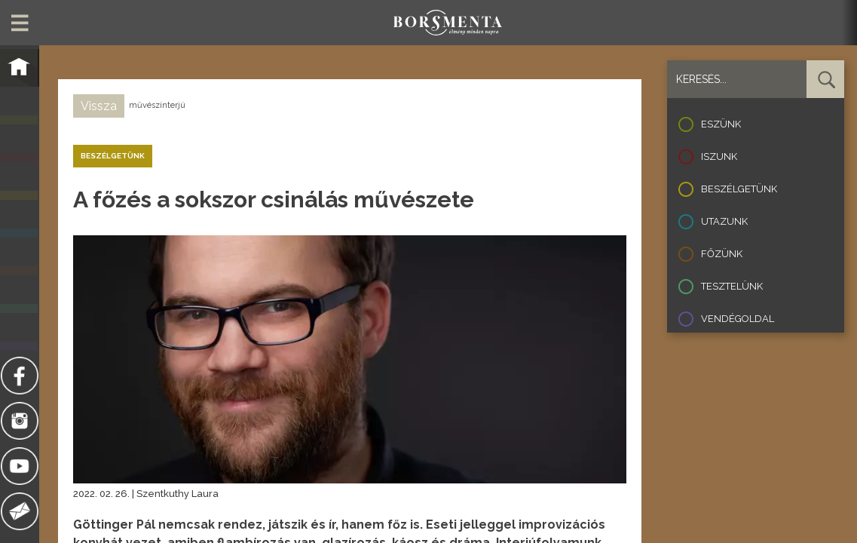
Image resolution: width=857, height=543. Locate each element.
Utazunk (724, 221)
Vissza (99, 106)
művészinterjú (157, 105)
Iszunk (719, 156)
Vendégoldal (737, 318)
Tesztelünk (732, 286)
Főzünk (721, 253)
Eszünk (721, 124)
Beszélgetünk (739, 189)
